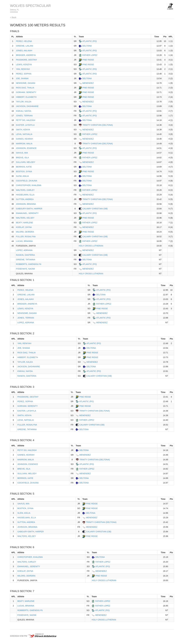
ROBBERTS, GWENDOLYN (28, 264)
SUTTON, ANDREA (25, 199)
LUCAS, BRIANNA (24, 241)
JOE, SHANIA (22, 78)
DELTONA (87, 46)
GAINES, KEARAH (24, 139)
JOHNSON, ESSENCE (26, 148)
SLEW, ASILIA (22, 176)
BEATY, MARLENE (24, 222)
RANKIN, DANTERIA (25, 255)
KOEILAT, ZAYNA (24, 227)
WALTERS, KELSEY (25, 218)
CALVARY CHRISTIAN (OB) (95, 208)
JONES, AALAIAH (24, 50)
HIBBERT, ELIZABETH (26, 97)
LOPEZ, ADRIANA (24, 250)
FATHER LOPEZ (89, 55)
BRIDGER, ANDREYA (26, 55)
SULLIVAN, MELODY (25, 162)
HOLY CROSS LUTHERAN (91, 246)
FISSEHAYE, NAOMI (25, 269)
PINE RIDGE (88, 60)
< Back (13, 17)
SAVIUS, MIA (22, 153)
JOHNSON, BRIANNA (26, 204)
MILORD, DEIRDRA (25, 232)
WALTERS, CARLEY (25, 190)
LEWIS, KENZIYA (24, 64)
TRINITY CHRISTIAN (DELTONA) (97, 125)
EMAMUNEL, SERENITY (27, 213)
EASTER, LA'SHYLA (25, 125)
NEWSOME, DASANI (25, 83)
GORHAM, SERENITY (26, 92)
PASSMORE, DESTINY (26, 60)
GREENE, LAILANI (24, 46)
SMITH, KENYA (23, 129)
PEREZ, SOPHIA (23, 74)
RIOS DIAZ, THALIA (25, 88)
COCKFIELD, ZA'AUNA (26, 181)
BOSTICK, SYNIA (24, 171)
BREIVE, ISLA (22, 157)
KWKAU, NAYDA (23, 111)
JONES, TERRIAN (24, 115)
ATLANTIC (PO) (89, 41)
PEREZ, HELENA (24, 41)
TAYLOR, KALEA (23, 101)
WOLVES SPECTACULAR (30, 6)
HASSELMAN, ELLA (25, 195)
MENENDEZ (88, 83)
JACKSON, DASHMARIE (27, 106)
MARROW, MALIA (24, 143)
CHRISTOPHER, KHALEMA (28, 185)
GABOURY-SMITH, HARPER (29, 208)
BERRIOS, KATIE (24, 167)
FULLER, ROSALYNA (26, 236)
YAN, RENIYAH (23, 69)
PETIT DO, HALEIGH (25, 120)
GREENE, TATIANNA (25, 259)
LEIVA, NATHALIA (24, 134)
